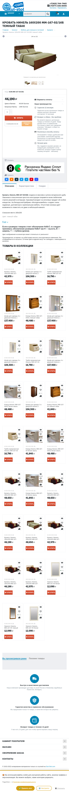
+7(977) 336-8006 (58, 6)
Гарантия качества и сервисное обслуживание (34, 707)
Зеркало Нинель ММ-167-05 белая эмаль (53, 583)
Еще (4, 222)
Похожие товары (37, 658)
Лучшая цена (42, 143)
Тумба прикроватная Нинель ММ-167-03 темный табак (33, 362)
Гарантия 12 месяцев (45, 107)
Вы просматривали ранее (14, 658)
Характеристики (26, 186)
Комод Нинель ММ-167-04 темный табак (55, 405)
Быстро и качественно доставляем (34, 685)
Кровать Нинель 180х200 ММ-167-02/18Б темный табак (54, 495)
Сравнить (10, 175)
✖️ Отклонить (60, 788)
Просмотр (19, 252)
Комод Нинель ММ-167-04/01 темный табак (34, 317)
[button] (7, 179)
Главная (5, 30)
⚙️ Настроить (44, 788)
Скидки (42, 186)
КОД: (6, 92)
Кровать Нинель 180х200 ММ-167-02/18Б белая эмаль (11, 495)
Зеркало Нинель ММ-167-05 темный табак (11, 628)
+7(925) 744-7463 (58, 3)
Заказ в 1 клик (27, 123)
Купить (20, 118)
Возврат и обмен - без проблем (49, 117)
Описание (9, 186)
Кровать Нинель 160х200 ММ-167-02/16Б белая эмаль (11, 539)
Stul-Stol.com (50, 766)
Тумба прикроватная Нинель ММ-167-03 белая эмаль (54, 273)
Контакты (53, 8)
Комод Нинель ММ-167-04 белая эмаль (34, 450)
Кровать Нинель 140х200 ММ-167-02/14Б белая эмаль (54, 539)
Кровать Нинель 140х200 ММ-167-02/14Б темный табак (11, 273)
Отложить (10, 160)
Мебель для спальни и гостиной (32, 30)
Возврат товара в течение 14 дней (34, 727)
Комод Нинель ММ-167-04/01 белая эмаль (12, 405)
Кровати (50, 30)
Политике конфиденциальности (24, 782)
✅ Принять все (25, 788)
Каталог (11, 13)
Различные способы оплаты (48, 132)
